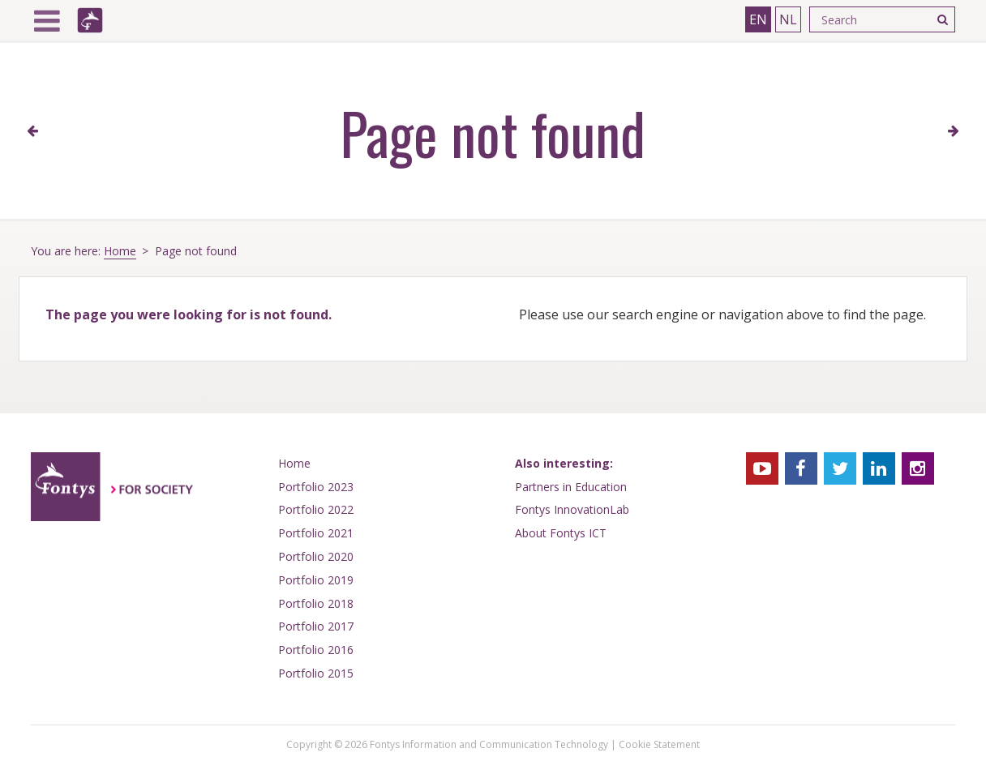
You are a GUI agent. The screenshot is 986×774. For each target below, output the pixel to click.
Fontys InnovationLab (572, 509)
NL (788, 19)
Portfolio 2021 (316, 533)
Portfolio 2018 (316, 603)
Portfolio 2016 (316, 649)
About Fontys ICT (561, 533)
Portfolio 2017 (316, 626)
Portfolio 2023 (316, 486)
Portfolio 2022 (316, 509)
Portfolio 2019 (316, 580)
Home (120, 251)
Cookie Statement (659, 744)
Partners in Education (571, 486)
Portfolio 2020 (316, 556)
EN (758, 19)
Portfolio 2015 (316, 673)
